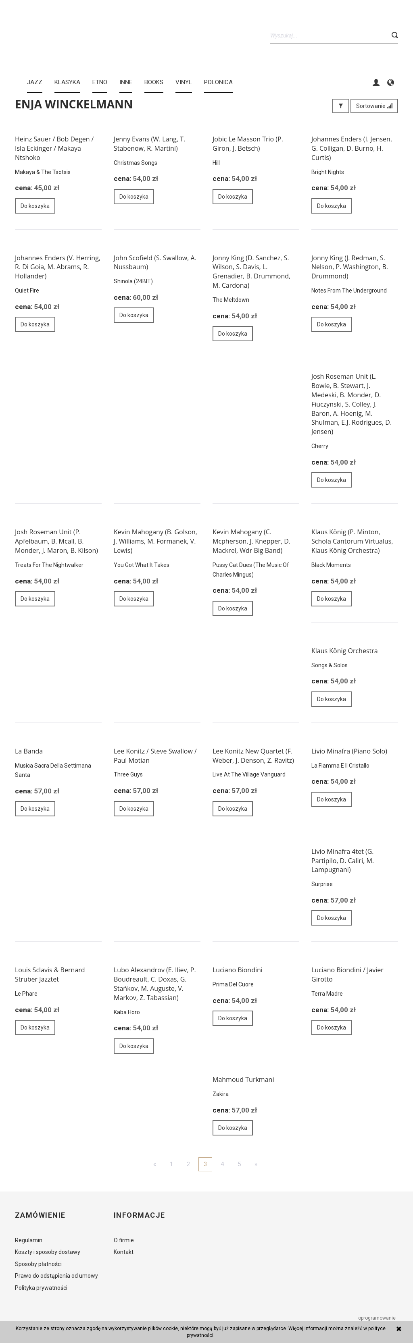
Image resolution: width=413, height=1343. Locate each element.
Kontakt (123, 1252)
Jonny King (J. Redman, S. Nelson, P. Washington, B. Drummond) (349, 267)
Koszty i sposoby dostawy (47, 1252)
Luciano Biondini (238, 969)
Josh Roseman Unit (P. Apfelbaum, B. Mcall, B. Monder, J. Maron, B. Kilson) (56, 541)
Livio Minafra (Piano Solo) (349, 751)
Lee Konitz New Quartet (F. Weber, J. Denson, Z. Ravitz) (253, 756)
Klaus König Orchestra (344, 650)
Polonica (218, 82)
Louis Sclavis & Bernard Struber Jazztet (50, 974)
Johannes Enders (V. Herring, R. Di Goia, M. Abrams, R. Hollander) (57, 267)
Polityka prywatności (41, 1288)
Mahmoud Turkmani (243, 1079)
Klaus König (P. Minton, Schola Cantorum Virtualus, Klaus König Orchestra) (352, 541)
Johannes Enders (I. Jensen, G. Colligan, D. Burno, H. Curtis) (351, 148)
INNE (125, 82)
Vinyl (183, 82)
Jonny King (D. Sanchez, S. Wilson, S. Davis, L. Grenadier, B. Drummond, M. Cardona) (251, 271)
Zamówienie (40, 1215)
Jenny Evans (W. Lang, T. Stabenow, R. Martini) (149, 144)
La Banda (29, 751)
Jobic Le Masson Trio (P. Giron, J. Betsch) (248, 144)
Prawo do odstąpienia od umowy (56, 1275)
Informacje (139, 1215)
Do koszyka (35, 206)
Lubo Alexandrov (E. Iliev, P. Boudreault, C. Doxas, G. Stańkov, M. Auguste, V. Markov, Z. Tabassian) (155, 983)
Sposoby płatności (38, 1264)
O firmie (124, 1240)
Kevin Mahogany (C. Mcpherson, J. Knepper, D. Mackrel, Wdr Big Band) (251, 541)
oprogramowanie (377, 1318)
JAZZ (34, 82)
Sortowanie (374, 106)
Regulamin (28, 1240)
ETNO (99, 82)
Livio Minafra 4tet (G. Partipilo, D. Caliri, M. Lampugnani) (342, 860)
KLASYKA (67, 82)
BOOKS (153, 82)
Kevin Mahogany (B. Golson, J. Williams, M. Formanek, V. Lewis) (155, 541)
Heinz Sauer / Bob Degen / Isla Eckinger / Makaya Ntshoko (54, 148)
